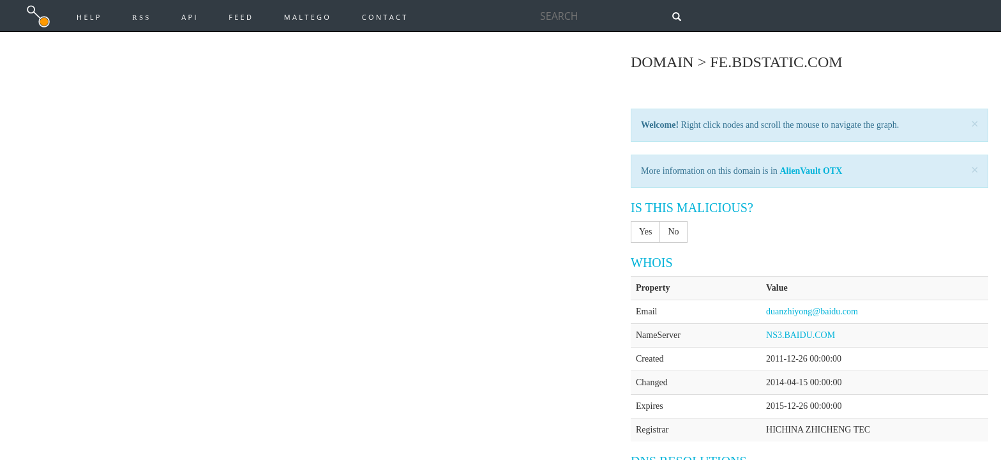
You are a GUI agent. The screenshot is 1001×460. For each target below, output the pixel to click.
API (190, 17)
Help (89, 17)
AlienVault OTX (810, 171)
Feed (241, 17)
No (673, 231)
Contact (385, 17)
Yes (645, 231)
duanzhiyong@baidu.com (812, 311)
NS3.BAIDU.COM (800, 335)
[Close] (975, 124)
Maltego (307, 17)
